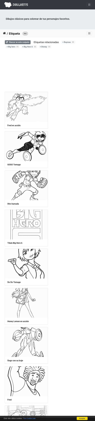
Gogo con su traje (15, 237)
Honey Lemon (58, 274)
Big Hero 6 (56, 312)
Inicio (4, 33)
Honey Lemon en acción (62, 199)
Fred (54, 237)
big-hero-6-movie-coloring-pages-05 (23, 274)
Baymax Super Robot (16, 350)
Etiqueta (14, 33)
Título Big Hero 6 (59, 161)
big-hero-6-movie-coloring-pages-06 (23, 312)
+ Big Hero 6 (29, 47)
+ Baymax (68, 42)
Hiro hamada (13, 161)
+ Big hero (13, 47)
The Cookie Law (29, 418)
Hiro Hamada (58, 350)
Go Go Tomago (14, 199)
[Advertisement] (47, 72)
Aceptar (82, 418)
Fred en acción (14, 124)
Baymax (11, 387)
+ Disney (45, 47)
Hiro (25, 33)
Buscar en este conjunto (17, 42)
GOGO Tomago (58, 124)
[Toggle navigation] (89, 5)
